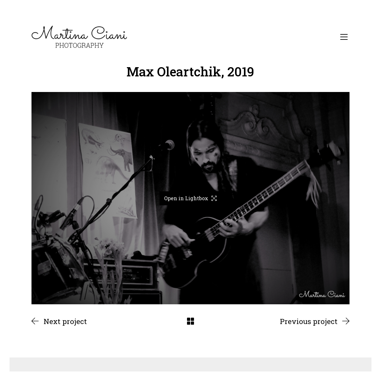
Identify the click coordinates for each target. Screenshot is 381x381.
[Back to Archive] (190, 321)
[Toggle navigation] (344, 37)
